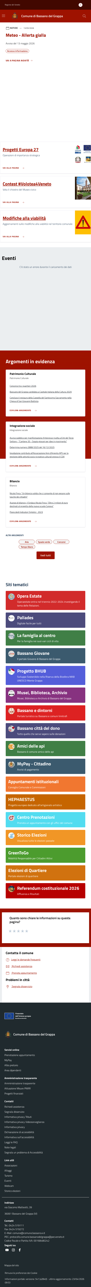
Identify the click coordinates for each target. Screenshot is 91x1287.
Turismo (8, 1176)
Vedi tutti (45, 555)
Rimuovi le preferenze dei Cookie (21, 1273)
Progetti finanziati (13, 1093)
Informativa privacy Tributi (18, 1117)
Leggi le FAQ (11, 1142)
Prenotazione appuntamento (19, 1055)
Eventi (7, 1181)
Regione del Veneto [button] (12, 4)
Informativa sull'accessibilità (19, 1137)
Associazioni (10, 1165)
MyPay (8, 1060)
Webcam (9, 1186)
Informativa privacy (14, 1127)
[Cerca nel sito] (84, 16)
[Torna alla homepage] (45, 1034)
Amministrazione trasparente (19, 1083)
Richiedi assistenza (14, 1107)
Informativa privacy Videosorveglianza (24, 1122)
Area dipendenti (12, 1070)
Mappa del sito (11, 1265)
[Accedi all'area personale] (81, 5)
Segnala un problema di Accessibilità (23, 1152)
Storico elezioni (12, 1191)
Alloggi (8, 1170)
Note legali (10, 1147)
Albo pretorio (11, 1065)
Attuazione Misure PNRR (17, 1088)
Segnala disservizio (14, 1112)
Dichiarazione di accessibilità (19, 1132)
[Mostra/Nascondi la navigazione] (3, 16)
